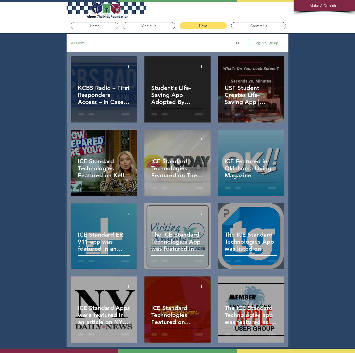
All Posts (77, 43)
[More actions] (129, 66)
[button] (238, 43)
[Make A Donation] (324, 5)
